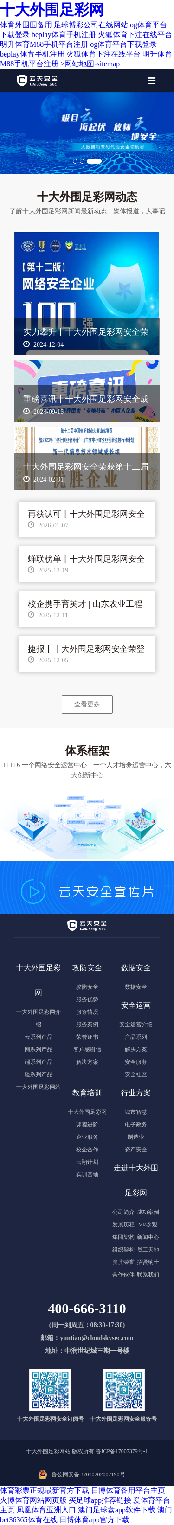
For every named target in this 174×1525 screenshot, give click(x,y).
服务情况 (87, 1012)
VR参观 (147, 1224)
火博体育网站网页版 (33, 1500)
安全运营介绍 (136, 1024)
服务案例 (87, 1024)
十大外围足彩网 (52, 9)
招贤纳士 (148, 1262)
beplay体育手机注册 (64, 34)
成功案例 (148, 1212)
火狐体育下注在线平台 (135, 34)
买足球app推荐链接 (100, 1500)
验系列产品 (38, 1074)
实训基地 (87, 1174)
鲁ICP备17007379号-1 (122, 1451)
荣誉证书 (87, 1037)
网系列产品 (38, 1049)
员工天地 (148, 1249)
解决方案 (87, 1062)
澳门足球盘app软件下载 (116, 1510)
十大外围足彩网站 (38, 1087)
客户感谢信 (87, 1049)
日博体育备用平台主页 (128, 1490)
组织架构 (123, 1249)
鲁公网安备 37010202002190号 (88, 1474)
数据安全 (136, 987)
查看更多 (87, 704)
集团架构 (123, 1237)
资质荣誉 (123, 1262)
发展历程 (123, 1224)
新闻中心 (148, 1237)
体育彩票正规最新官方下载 (44, 1490)
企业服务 (87, 1137)
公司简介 (123, 1212)
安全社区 (136, 1074)
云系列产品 (38, 1037)
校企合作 (87, 1149)
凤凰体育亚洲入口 (46, 1510)
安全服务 (136, 1062)
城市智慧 (136, 1112)
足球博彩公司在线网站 (91, 25)
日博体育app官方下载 (94, 1520)
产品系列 (136, 1037)
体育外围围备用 (26, 25)
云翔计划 (87, 1162)
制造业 (136, 1137)
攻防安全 (87, 987)
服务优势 (87, 999)
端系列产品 (38, 1062)
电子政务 (136, 1124)
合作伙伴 (123, 1274)
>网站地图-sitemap (90, 64)
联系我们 (148, 1274)
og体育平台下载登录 (123, 44)
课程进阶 (87, 1124)
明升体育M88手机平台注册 (44, 44)
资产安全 (136, 1149)
